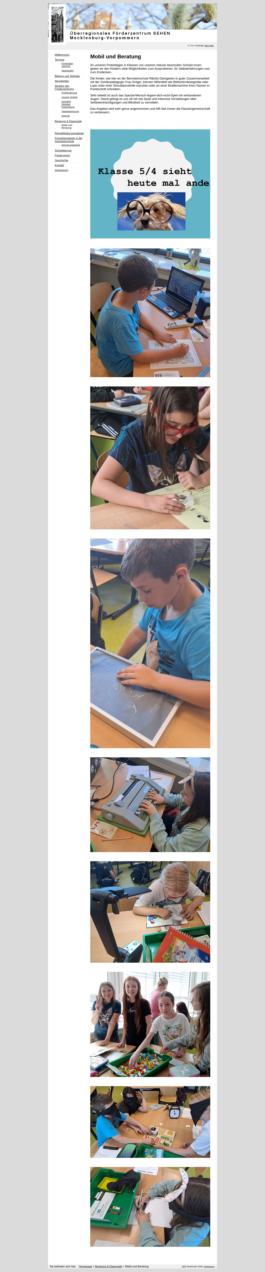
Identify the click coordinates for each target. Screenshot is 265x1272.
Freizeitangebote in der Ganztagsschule (68, 140)
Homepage (85, 1266)
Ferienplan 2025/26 (67, 65)
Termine (59, 59)
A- (189, 45)
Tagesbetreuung (70, 111)
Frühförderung (69, 92)
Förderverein (62, 155)
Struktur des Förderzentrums (64, 87)
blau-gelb (209, 45)
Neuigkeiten (62, 81)
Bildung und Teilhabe (67, 76)
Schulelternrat (63, 150)
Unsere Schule (69, 97)
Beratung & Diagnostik (68, 121)
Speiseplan (68, 70)
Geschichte (61, 160)
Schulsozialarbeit (71, 145)
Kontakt (59, 165)
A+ (193, 45)
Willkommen (62, 54)
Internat (66, 115)
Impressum (61, 170)
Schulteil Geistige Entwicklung (68, 104)
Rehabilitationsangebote (69, 133)
